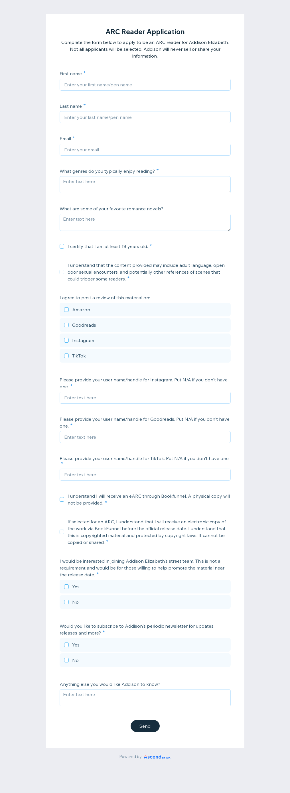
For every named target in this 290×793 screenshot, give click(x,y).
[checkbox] (62, 246)
